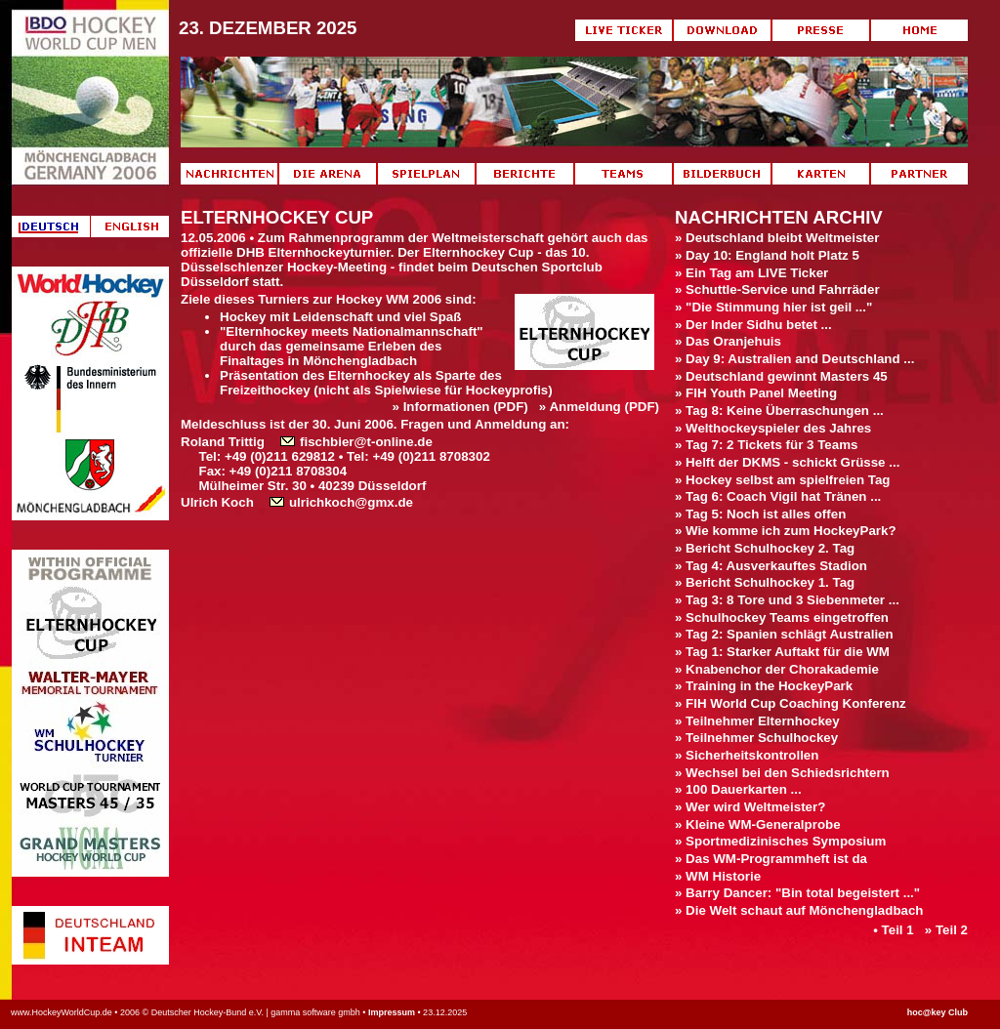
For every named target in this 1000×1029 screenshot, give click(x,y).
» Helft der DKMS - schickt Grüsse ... (787, 462)
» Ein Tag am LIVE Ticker (751, 273)
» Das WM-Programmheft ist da (771, 858)
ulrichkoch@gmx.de (341, 502)
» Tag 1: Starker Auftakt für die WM (782, 651)
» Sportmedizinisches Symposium (780, 841)
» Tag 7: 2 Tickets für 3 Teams (766, 444)
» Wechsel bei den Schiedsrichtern (782, 772)
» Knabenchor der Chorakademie (777, 669)
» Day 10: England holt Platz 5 (767, 255)
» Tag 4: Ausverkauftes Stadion (771, 565)
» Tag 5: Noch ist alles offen (760, 514)
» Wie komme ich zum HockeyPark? (785, 530)
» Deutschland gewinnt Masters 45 (781, 376)
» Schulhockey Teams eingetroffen (782, 617)
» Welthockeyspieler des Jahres (773, 428)
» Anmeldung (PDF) (599, 406)
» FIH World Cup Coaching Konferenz (790, 703)
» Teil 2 (946, 930)
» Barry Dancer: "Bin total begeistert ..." (797, 892)
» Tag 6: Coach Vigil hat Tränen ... (778, 496)
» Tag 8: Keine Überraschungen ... (779, 410)
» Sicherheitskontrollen (746, 755)
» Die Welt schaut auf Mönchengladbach (799, 910)
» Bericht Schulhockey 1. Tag (764, 582)
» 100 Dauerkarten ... (738, 789)
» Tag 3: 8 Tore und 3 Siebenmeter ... (787, 600)
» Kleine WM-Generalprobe (758, 824)
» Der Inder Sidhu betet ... (753, 324)
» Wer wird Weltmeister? (750, 807)
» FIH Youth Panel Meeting (756, 393)
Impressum (391, 1012)
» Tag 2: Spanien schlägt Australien (784, 634)
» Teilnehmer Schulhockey (756, 737)
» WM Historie (718, 876)
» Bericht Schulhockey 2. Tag (764, 548)
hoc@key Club (937, 1012)
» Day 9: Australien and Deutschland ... (794, 358)
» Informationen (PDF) (460, 406)
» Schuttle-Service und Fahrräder (777, 289)
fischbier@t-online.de (356, 441)
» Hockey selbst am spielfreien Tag (783, 480)
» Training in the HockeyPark (764, 686)
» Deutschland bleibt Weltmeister (777, 237)
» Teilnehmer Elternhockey (757, 721)
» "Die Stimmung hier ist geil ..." (773, 307)
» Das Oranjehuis (728, 341)
